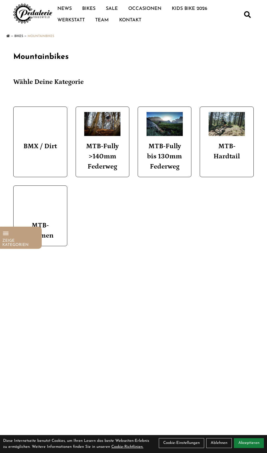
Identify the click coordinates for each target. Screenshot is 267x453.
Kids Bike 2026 (189, 8)
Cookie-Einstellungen (181, 443)
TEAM (102, 20)
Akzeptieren (248, 443)
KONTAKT (130, 20)
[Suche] (247, 14)
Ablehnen (219, 443)
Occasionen (144, 8)
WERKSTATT (71, 20)
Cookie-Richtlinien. (127, 447)
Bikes (88, 8)
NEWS (64, 8)
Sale (112, 8)
